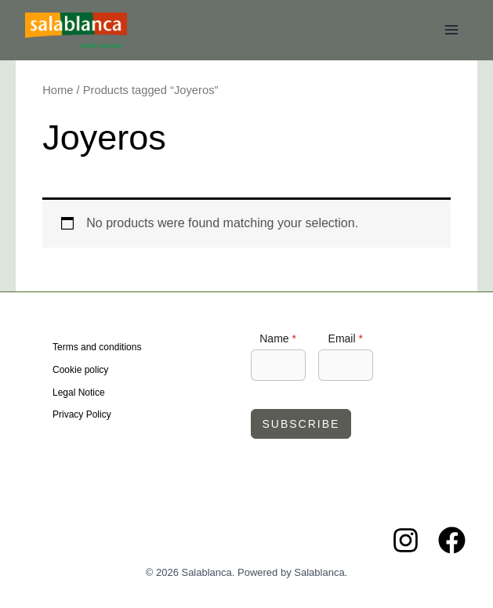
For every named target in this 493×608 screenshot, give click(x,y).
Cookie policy (80, 369)
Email (345, 338)
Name (277, 338)
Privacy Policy (82, 414)
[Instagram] (405, 540)
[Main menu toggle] (451, 29)
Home (57, 90)
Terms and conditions (97, 347)
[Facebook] (452, 540)
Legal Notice (79, 392)
